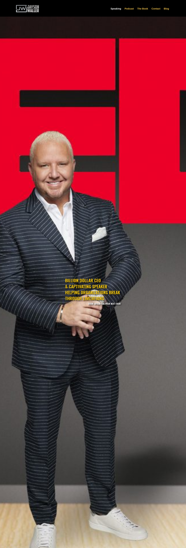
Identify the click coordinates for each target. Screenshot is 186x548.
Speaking (116, 8)
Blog (166, 8)
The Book (142, 8)
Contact (155, 8)
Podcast (129, 8)
